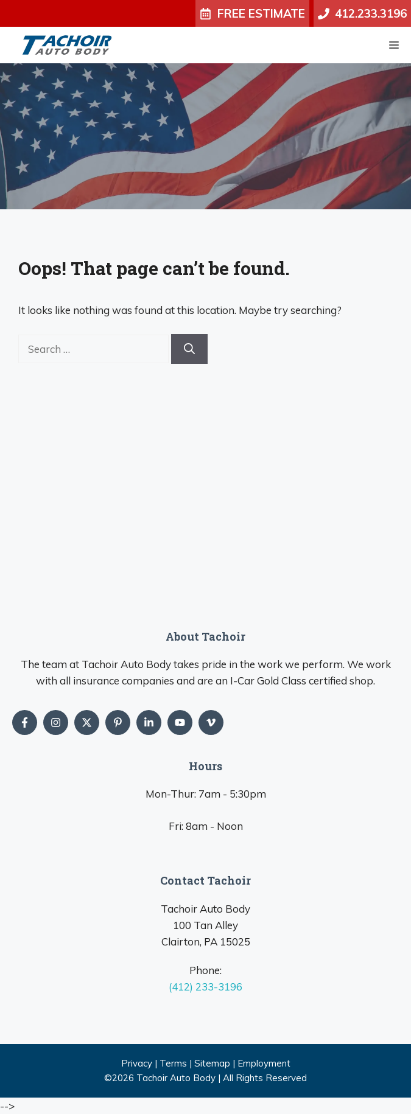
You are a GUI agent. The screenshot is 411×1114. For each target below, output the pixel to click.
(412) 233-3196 (205, 986)
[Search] (189, 349)
